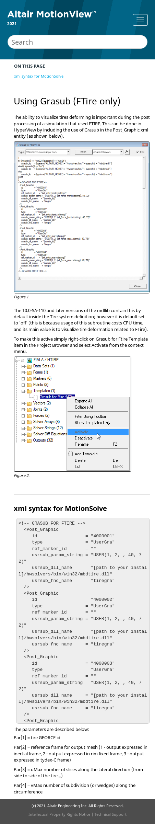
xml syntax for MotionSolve (38, 76)
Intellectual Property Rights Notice (59, 814)
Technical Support (110, 814)
